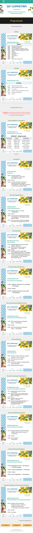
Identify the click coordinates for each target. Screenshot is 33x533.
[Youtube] (5, 525)
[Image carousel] (16, 138)
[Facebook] (27, 525)
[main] (16, 21)
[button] (1, 1)
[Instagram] (16, 525)
